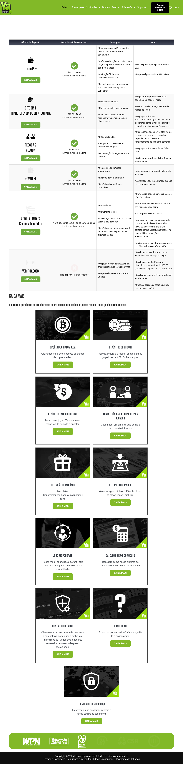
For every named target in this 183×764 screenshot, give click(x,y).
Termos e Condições (54, 759)
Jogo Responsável (104, 759)
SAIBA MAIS (30, 80)
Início (4, 29)
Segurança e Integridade (80, 759)
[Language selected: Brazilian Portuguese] (175, 7)
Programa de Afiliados (128, 759)
